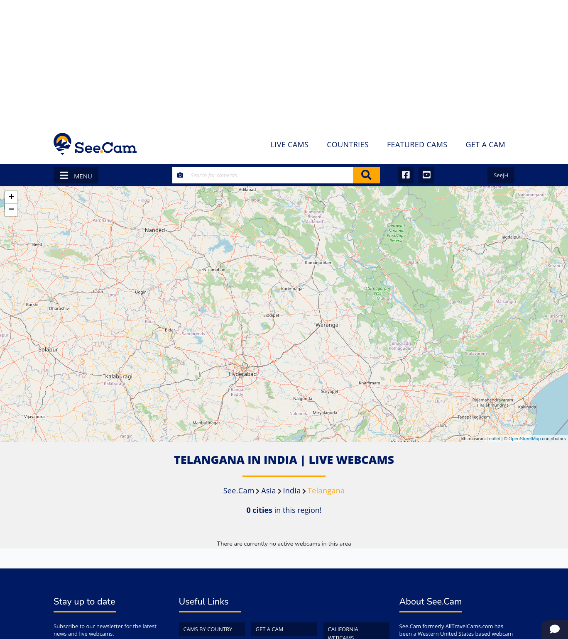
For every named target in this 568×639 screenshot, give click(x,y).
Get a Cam (270, 629)
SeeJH (501, 175)
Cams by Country (208, 629)
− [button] (11, 210)
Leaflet (493, 438)
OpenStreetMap (525, 438)
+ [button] (11, 197)
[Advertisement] (284, 62)
